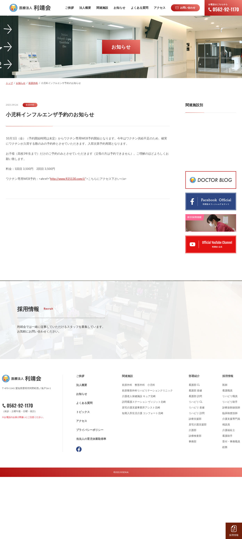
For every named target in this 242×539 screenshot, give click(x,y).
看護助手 (227, 497)
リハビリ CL (195, 463)
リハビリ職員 (230, 458)
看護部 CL (194, 446)
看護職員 (227, 452)
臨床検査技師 (230, 475)
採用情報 (227, 438)
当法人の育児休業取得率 (91, 500)
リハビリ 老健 (197, 469)
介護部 (192, 492)
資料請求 (24, 500)
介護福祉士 (228, 492)
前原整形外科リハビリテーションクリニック (147, 452)
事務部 (192, 503)
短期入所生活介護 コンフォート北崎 (142, 475)
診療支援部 (195, 480)
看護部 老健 (195, 452)
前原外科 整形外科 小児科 (138, 446)
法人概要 (81, 447)
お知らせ (81, 456)
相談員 (226, 486)
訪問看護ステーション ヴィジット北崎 (144, 463)
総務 (224, 509)
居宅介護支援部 (197, 486)
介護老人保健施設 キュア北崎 (139, 458)
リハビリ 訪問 (197, 475)
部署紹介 (194, 438)
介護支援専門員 (231, 480)
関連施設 (127, 438)
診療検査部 (195, 497)
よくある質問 (84, 465)
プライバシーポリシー (89, 492)
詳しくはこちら (42, 399)
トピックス (83, 474)
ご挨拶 (80, 438)
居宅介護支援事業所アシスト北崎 (141, 469)
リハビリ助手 (230, 463)
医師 (224, 446)
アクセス (81, 483)
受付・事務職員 (231, 503)
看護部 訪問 (195, 458)
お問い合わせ (23, 490)
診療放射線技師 (231, 469)
